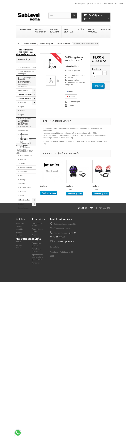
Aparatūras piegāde (27, 77)
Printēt (71, 106)
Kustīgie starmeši (22, 202)
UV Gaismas (25, 167)
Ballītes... (44, 186)
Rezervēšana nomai (28, 66)
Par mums (24, 89)
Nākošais (57, 80)
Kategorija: (69, 66)
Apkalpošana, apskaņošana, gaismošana (24, 83)
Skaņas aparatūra (40, 31)
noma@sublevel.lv (67, 369)
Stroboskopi (24, 192)
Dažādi (80, 30)
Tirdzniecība (112, 3)
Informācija (24, 59)
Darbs (121, 3)
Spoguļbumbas (26, 171)
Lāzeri (22, 196)
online (19, 313)
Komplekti (25, 30)
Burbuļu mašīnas (22, 182)
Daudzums (96, 69)
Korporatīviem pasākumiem (24, 149)
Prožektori (24, 155)
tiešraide (20, 305)
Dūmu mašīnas (26, 176)
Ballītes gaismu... (23, 263)
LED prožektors (23, 317)
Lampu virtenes (26, 188)
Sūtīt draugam (74, 102)
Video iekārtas (68, 31)
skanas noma (22, 297)
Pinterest (71, 96)
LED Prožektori (26, 159)
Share (70, 92)
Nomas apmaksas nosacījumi (36, 364)
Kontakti (105, 30)
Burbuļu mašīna (24, 228)
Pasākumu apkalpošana (97, 3)
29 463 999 (60, 364)
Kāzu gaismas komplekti (24, 141)
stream (20, 309)
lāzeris (29, 305)
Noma (84, 3)
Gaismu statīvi (25, 208)
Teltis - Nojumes (92, 31)
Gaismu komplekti (22, 125)
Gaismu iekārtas (55, 31)
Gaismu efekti (25, 163)
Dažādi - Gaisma (22, 214)
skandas (20, 294)
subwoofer (21, 290)
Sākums (78, 3)
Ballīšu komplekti (22, 133)
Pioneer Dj (30, 309)
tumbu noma (22, 301)
